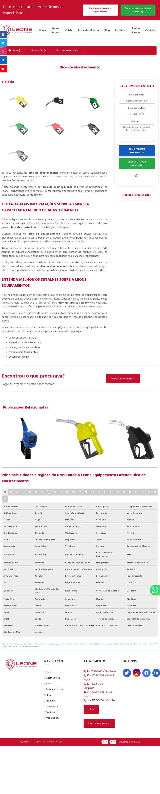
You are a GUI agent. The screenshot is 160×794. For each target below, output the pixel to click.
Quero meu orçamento (123, 378)
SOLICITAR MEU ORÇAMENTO (137, 150)
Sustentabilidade (88, 30)
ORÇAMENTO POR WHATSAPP (137, 163)
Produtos (121, 30)
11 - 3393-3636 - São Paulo (100, 671)
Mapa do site (52, 718)
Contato (150, 30)
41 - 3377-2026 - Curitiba (99, 701)
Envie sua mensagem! (99, 723)
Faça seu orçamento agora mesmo (100, 10)
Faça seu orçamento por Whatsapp (138, 10)
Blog (107, 30)
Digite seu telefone (136, 108)
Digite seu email (136, 95)
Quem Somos (56, 30)
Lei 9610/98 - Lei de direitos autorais (26, 646)
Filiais (68, 30)
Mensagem (137, 121)
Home (42, 30)
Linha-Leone (136, 30)
